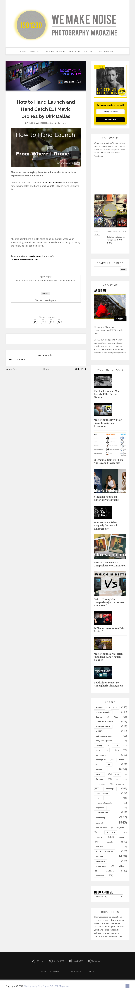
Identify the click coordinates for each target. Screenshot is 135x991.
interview (120, 784)
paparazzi (100, 808)
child (98, 750)
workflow (100, 876)
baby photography (104, 741)
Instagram (56, 961)
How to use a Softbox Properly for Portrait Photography (106, 525)
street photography (104, 852)
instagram (100, 784)
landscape (109, 789)
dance (121, 760)
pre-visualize (101, 828)
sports (110, 842)
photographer (102, 813)
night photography (104, 803)
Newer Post (11, 369)
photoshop (100, 818)
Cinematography (103, 712)
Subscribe (110, 120)
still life (99, 847)
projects (120, 828)
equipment (100, 770)
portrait (99, 823)
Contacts (89, 972)
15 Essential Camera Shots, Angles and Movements (108, 462)
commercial (101, 755)
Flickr (116, 717)
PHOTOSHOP (76, 972)
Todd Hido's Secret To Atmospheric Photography (109, 684)
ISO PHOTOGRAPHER (104, 722)
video (121, 866)
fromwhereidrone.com (51, 182)
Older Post (80, 369)
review (99, 837)
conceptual (101, 760)
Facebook (75, 961)
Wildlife (99, 731)
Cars (115, 708)
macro (99, 798)
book (116, 746)
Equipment (55, 972)
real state (111, 833)
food (117, 775)
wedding (110, 871)
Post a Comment (17, 359)
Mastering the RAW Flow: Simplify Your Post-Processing (108, 423)
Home (46, 369)
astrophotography (104, 736)
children (115, 750)
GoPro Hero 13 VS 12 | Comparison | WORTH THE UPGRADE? (109, 602)
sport (121, 837)
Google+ (94, 961)
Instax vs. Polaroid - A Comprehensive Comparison (110, 564)
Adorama (36, 256)
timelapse (100, 862)
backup (99, 746)
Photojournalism (103, 727)
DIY (65, 972)
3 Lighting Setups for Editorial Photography (106, 498)
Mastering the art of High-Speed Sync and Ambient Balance (109, 657)
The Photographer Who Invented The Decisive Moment (107, 394)
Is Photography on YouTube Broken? (109, 630)
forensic (99, 779)
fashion (99, 775)
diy (109, 765)
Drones (99, 717)
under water (101, 866)
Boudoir (99, 708)
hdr (117, 779)
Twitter (37, 961)
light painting (102, 794)
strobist (99, 857)
